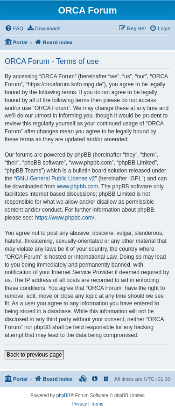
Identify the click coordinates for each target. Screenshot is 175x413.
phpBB (63, 395)
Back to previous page (34, 354)
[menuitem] (14, 28)
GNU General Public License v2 (55, 178)
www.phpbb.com (77, 186)
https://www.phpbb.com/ (64, 217)
